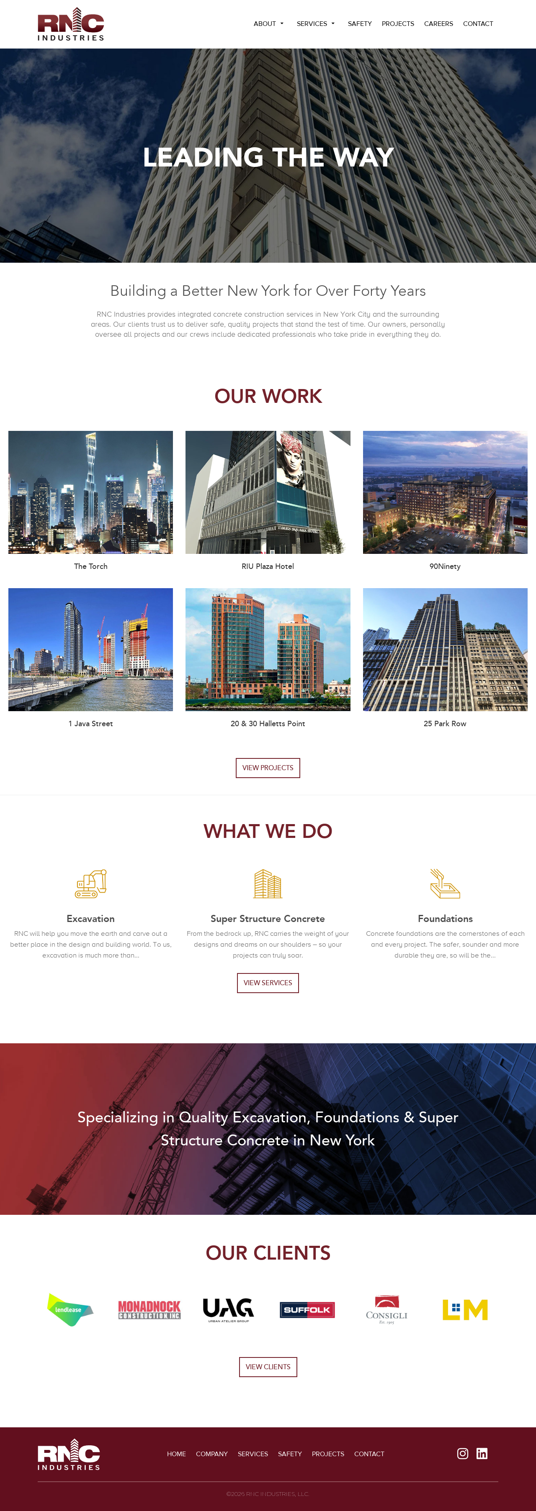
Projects (398, 24)
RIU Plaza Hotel (268, 566)
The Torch (91, 566)
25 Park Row (445, 723)
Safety (360, 24)
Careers (438, 24)
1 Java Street (90, 723)
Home (176, 1454)
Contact (478, 24)
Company (212, 1454)
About (265, 24)
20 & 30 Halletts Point (268, 723)
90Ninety (445, 566)
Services (312, 24)
